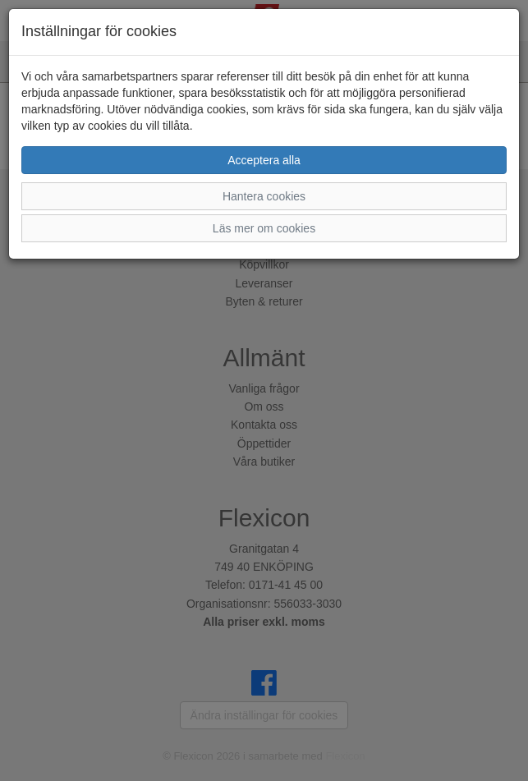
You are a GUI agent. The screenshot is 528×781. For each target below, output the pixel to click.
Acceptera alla (264, 160)
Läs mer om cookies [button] (264, 228)
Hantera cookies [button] (264, 196)
